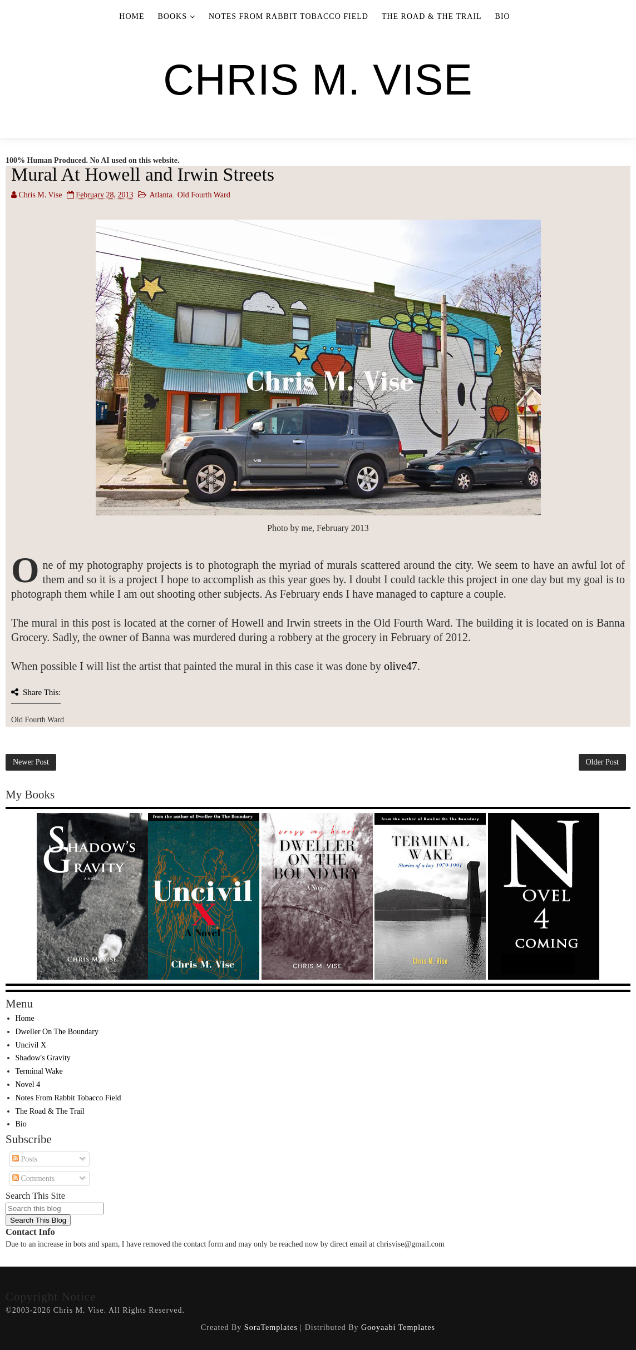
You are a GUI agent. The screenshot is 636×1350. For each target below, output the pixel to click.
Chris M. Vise (317, 79)
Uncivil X (31, 1045)
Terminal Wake (39, 1071)
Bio (502, 16)
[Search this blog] (55, 1208)
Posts (24, 1159)
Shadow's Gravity (43, 1058)
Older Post (602, 762)
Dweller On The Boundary (57, 1032)
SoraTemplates (271, 1327)
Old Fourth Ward (204, 195)
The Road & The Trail (432, 16)
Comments (33, 1178)
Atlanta (160, 195)
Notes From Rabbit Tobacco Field (288, 16)
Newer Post (31, 762)
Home (131, 16)
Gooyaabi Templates (398, 1327)
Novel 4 (28, 1084)
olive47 (400, 666)
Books (172, 16)
